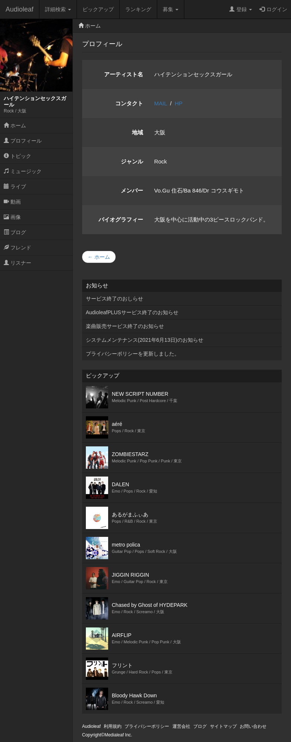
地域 (137, 132)
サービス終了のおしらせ (114, 299)
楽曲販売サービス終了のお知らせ (125, 326)
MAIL (160, 103)
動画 (12, 202)
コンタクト (129, 103)
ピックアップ (98, 9)
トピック (17, 156)
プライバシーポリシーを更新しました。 (133, 354)
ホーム (15, 125)
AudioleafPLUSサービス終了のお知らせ (132, 312)
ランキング (138, 9)
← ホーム (99, 257)
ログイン (273, 9)
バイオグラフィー (120, 219)
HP (178, 103)
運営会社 (181, 726)
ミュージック (23, 171)
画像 (12, 217)
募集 (170, 9)
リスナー (17, 263)
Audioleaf (19, 9)
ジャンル (132, 161)
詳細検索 (58, 9)
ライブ (15, 187)
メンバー (132, 190)
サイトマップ (223, 726)
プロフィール (23, 141)
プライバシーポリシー (147, 726)
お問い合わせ (253, 726)
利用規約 (113, 726)
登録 (240, 9)
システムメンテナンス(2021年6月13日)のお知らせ (144, 340)
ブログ (15, 232)
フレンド (17, 248)
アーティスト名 (123, 74)
